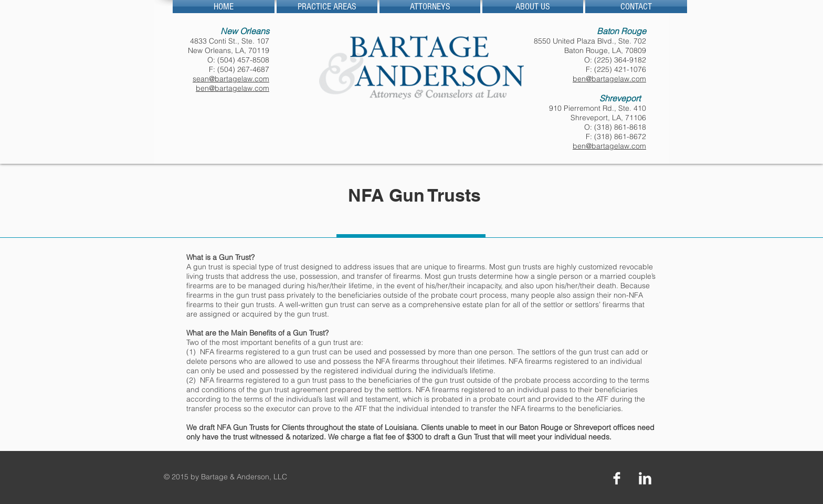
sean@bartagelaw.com (231, 78)
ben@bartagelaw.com (232, 88)
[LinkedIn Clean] (645, 478)
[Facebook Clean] (616, 478)
